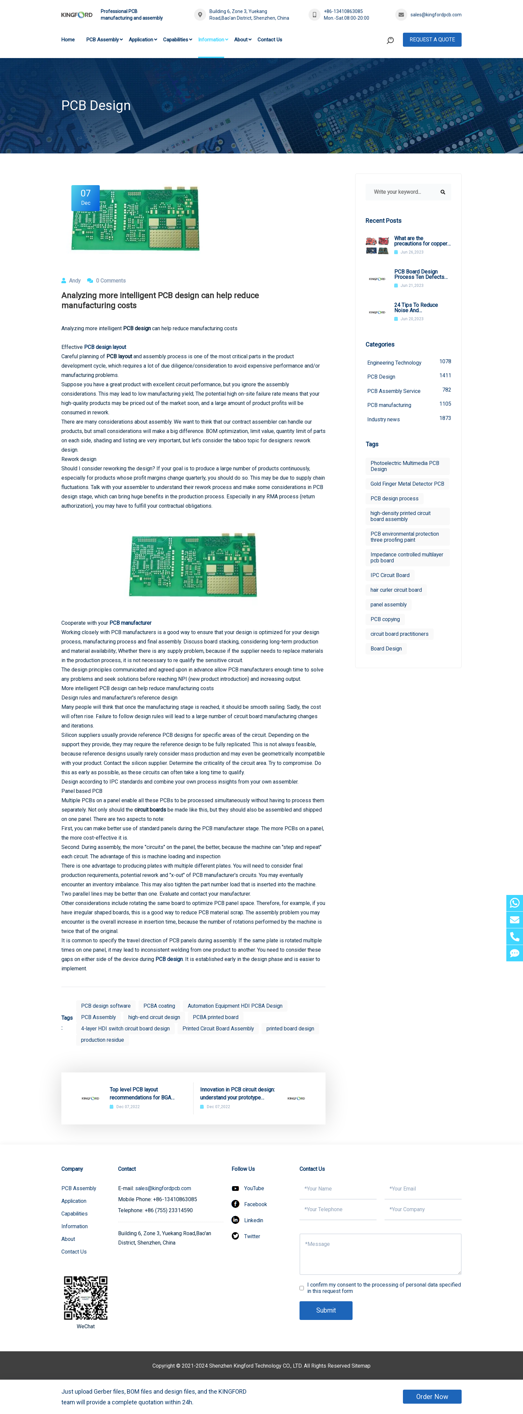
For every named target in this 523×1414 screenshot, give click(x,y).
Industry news (409, 419)
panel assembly (389, 611)
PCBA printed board (218, 1017)
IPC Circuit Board (390, 582)
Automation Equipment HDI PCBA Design (236, 1006)
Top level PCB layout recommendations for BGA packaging (140, 1094)
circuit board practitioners (400, 641)
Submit (326, 1311)
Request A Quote (432, 39)
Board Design (386, 655)
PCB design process (395, 505)
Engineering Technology (409, 362)
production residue (103, 1040)
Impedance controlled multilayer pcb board (396, 564)
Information (211, 40)
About (240, 40)
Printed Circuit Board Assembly (220, 1028)
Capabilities (175, 40)
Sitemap (361, 1366)
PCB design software (106, 1006)
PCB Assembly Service (409, 391)
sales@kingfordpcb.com (436, 14)
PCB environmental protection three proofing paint (405, 544)
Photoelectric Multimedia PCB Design (406, 467)
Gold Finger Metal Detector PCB (402, 488)
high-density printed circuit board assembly (402, 523)
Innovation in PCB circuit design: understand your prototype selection (237, 1094)
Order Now (432, 1397)
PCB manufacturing (409, 405)
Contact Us (269, 40)
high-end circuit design (155, 1017)
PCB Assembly (102, 40)
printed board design (294, 1028)
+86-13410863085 (343, 11)
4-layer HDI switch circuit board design (126, 1028)
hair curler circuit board (397, 597)
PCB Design (409, 376)
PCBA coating (160, 1006)
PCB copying (386, 626)
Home (68, 40)
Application (141, 40)
